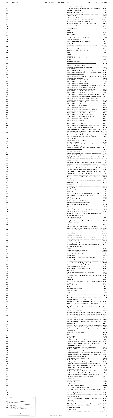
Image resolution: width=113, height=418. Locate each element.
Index (52, 2)
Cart (96, 2)
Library (58, 2)
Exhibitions (47, 2)
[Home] (7, 2)
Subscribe (104, 2)
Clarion (63, 2)
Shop (68, 2)
